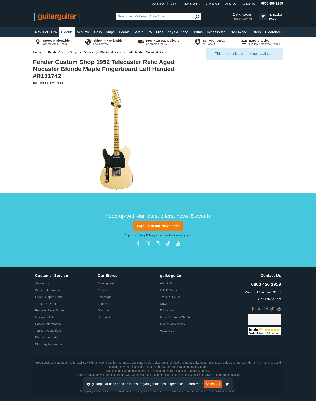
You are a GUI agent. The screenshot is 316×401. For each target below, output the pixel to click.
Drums (197, 32)
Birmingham (106, 283)
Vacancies (167, 330)
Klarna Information (47, 337)
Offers (256, 32)
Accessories (216, 32)
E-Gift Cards (168, 290)
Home (37, 52)
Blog (173, 3)
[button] (263, 16)
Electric (67, 32)
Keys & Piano (177, 32)
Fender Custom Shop (62, 52)
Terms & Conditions (48, 330)
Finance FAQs (44, 317)
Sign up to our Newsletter (158, 226)
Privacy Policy (145, 235)
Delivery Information (48, 290)
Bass (98, 32)
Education (167, 310)
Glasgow (103, 310)
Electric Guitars (110, 52)
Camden (103, 290)
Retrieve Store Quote (49, 310)
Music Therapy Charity (175, 317)
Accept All (213, 384)
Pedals (124, 32)
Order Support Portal (49, 297)
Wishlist (247, 18)
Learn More (195, 384)
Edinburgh (104, 297)
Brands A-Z (212, 3)
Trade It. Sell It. (191, 3)
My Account (241, 14)
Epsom (102, 303)
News (164, 303)
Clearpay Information (49, 344)
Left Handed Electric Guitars (147, 52)
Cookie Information (48, 324)
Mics (159, 32)
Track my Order (45, 303)
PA (150, 32)
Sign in (236, 18)
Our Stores (158, 3)
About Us (230, 3)
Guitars (89, 52)
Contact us (42, 283)
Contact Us (248, 3)
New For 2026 (46, 32)
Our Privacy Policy (172, 324)
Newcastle (105, 317)
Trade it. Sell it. (170, 297)
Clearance (273, 32)
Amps (110, 32)
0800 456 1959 (272, 3)
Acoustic (83, 32)
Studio (138, 32)
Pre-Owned (238, 32)
